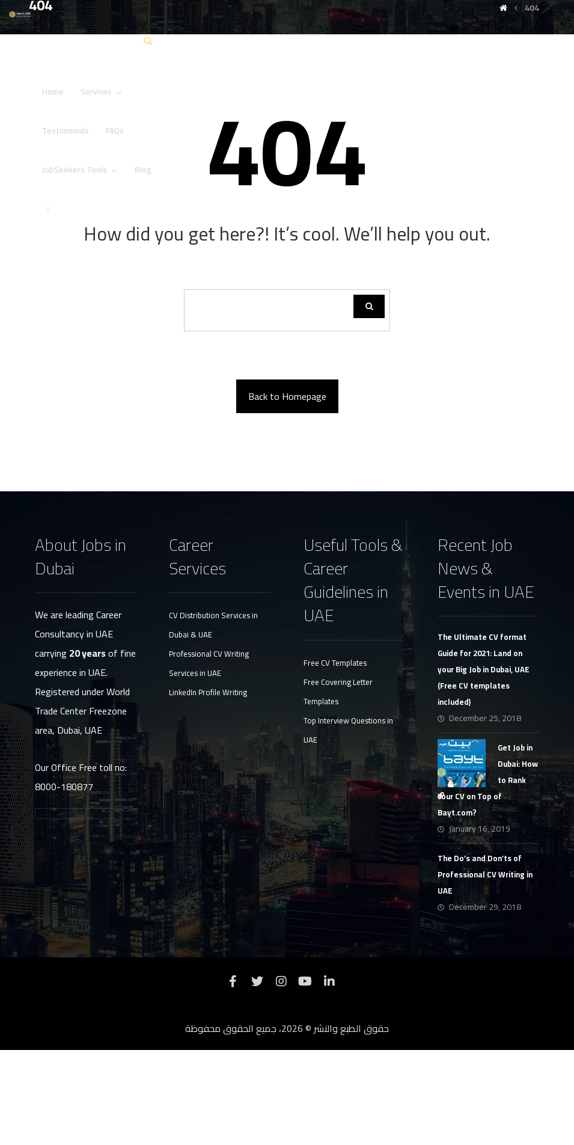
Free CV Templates (335, 758)
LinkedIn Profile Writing (208, 787)
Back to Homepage (287, 491)
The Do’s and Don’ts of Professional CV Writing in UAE (485, 969)
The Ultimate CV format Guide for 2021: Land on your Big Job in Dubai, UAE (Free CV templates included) (484, 764)
